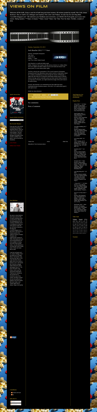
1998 (84, 227)
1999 (86, 222)
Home (10, 25)
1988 (82, 225)
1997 (80, 227)
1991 (82, 222)
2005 (77, 233)
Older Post (65, 141)
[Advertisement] (16, 69)
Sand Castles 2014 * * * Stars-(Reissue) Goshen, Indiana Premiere (80, 115)
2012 (33, 97)
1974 (74, 222)
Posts (13, 401)
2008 (80, 233)
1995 (75, 227)
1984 (79, 221)
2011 (84, 221)
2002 (75, 224)
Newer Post (31, 141)
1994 (81, 231)
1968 (81, 228)
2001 (74, 228)
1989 (86, 225)
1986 (74, 225)
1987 (78, 225)
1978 (80, 224)
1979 (84, 224)
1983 (74, 231)
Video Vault (48, 97)
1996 (85, 231)
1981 (78, 222)
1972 (85, 228)
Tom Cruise (43, 97)
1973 (74, 230)
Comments (14, 404)
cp (13, 394)
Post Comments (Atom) (40, 144)
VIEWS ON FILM (29, 6)
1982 (85, 230)
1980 (81, 230)
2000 (74, 233)
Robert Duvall (37, 97)
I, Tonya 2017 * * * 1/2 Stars (80, 183)
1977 (77, 230)
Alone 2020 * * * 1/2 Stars (80, 104)
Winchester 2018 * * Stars (80, 204)
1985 (77, 231)
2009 (84, 233)
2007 (78, 228)
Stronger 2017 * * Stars (79, 161)
